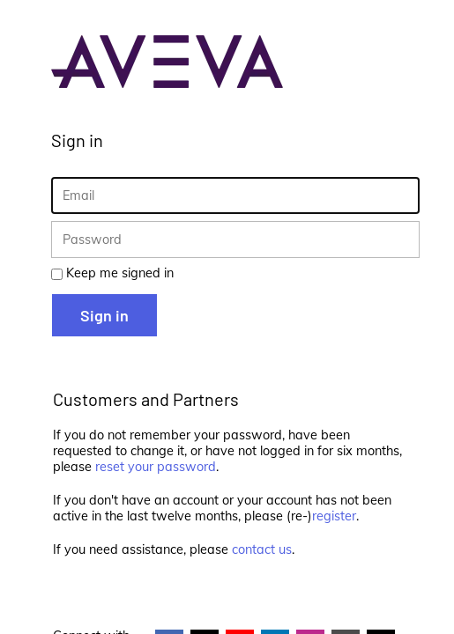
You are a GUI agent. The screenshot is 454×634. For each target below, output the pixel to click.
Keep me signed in (120, 273)
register (334, 516)
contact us (262, 549)
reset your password (155, 467)
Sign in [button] (104, 315)
